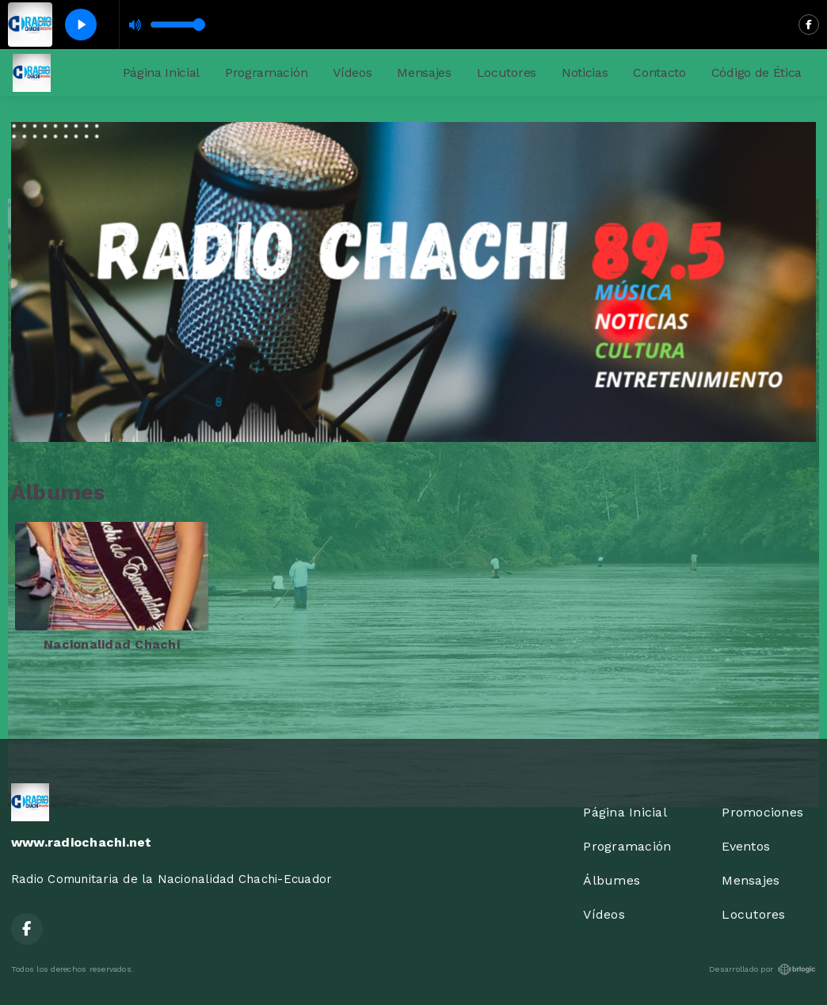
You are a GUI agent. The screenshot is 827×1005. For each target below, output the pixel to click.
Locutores (506, 72)
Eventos (746, 846)
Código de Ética (756, 72)
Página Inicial (161, 72)
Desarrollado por (762, 969)
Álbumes (611, 880)
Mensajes (424, 72)
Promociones (762, 812)
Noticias (585, 72)
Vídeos (352, 72)
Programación (266, 72)
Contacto (659, 72)
